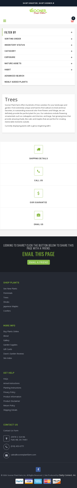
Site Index (7, 358)
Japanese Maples (10, 306)
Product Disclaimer (11, 401)
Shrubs (6, 302)
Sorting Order (13, 39)
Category (10, 51)
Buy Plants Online (11, 331)
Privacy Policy (9, 392)
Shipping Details (10, 410)
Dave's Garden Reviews (13, 353)
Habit (8, 70)
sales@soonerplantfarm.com (23, 454)
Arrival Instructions (11, 383)
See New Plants (10, 288)
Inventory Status (15, 45)
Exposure (10, 57)
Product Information (12, 396)
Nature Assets (13, 63)
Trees (5, 297)
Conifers (7, 311)
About (6, 336)
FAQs (5, 379)
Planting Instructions (12, 387)
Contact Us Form (10, 430)
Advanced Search (14, 76)
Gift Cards (7, 349)
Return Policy (9, 405)
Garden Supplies (10, 344)
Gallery (6, 340)
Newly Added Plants (16, 82)
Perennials (7, 293)
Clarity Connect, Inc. (67, 475)
